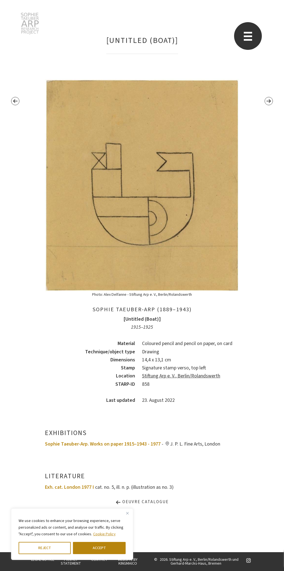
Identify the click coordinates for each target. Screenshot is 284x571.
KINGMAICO (127, 563)
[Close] (127, 513)
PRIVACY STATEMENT (71, 561)
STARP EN (29, 23)
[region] (72, 534)
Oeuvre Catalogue (142, 502)
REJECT (44, 548)
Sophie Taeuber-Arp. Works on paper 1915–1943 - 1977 (103, 444)
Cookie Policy (104, 534)
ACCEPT (99, 548)
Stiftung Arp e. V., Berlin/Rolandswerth (181, 375)
